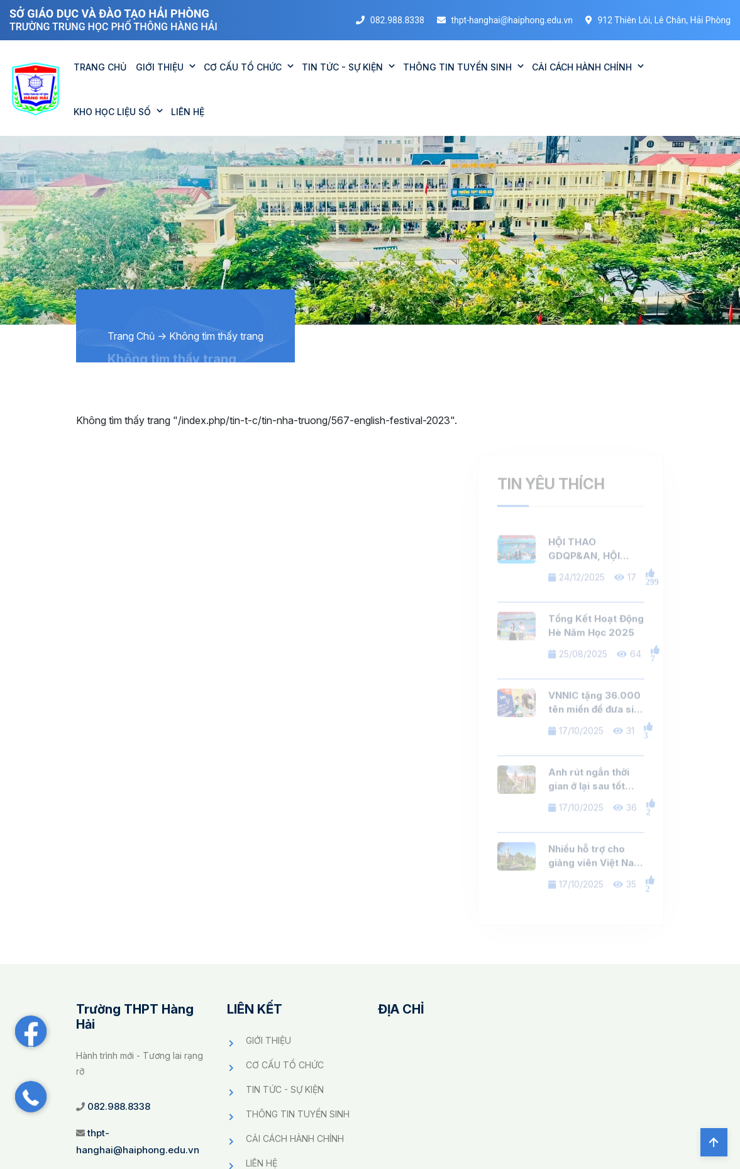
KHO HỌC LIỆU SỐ (112, 111)
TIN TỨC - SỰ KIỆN (342, 67)
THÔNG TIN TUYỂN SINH (457, 67)
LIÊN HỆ (261, 1163)
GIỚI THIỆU (160, 67)
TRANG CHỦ (100, 67)
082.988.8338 (118, 1106)
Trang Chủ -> (137, 336)
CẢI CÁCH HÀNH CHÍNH (582, 67)
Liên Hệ (187, 111)
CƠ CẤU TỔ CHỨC (243, 67)
